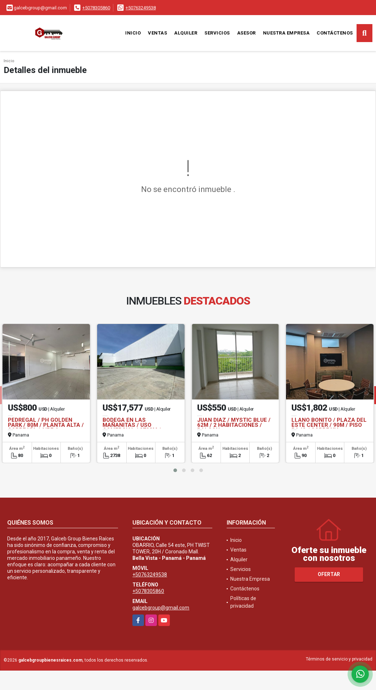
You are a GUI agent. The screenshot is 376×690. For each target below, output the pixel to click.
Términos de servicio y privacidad (339, 659)
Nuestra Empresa (286, 33)
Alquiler (185, 33)
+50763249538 (141, 7)
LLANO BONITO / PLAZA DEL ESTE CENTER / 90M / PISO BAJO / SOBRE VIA (329, 425)
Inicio (133, 33)
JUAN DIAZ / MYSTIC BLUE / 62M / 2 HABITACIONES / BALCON (234, 425)
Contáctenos (335, 33)
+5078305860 (96, 7)
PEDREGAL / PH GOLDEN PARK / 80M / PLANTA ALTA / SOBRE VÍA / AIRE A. (46, 425)
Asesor (246, 33)
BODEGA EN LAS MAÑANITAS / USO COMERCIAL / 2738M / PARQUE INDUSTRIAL (132, 427)
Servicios (217, 33)
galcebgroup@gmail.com (160, 608)
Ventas (157, 33)
